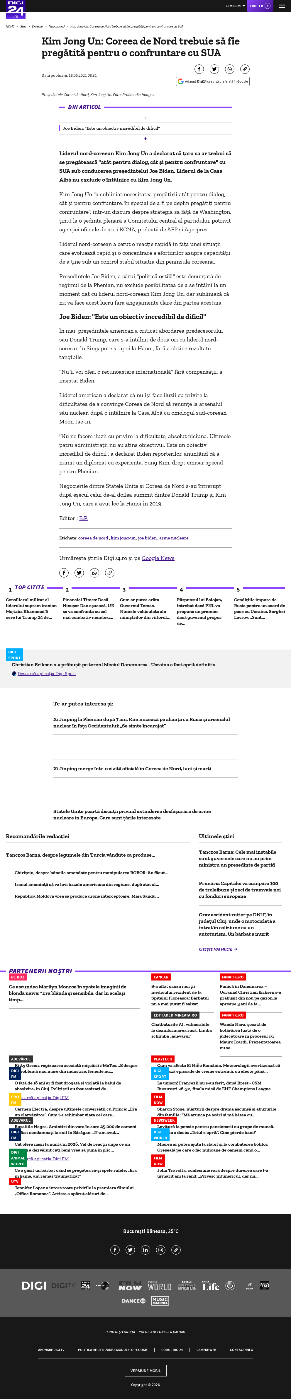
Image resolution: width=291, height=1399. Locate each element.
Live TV (256, 5)
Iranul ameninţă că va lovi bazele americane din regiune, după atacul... (87, 884)
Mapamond (57, 26)
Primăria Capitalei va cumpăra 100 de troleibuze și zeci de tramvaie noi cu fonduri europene (240, 889)
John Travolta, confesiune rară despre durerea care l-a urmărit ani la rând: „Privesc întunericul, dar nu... (212, 1173)
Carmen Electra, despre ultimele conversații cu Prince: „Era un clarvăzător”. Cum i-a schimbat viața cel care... (76, 1112)
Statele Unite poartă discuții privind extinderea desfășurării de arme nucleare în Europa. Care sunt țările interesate (132, 814)
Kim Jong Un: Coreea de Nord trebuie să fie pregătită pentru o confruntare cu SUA (126, 26)
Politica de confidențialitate (162, 1332)
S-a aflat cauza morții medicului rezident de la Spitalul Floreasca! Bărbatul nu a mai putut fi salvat (180, 995)
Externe (37, 26)
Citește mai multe (216, 949)
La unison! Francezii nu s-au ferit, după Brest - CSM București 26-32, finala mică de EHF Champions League (214, 1085)
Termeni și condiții (120, 1332)
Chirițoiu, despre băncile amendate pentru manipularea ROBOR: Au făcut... (91, 872)
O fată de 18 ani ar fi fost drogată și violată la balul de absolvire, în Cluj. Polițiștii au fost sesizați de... (68, 1085)
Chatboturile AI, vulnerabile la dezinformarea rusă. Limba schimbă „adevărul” (181, 1030)
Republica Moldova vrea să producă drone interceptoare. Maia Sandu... (87, 896)
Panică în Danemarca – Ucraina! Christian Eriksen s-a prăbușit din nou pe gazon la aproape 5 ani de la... (250, 995)
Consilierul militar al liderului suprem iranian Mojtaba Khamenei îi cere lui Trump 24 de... (31, 608)
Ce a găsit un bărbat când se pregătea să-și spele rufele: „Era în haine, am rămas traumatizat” (76, 1173)
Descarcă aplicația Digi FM (42, 1097)
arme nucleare (174, 538)
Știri (23, 26)
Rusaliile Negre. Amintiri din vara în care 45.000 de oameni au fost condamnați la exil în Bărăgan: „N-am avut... (75, 1129)
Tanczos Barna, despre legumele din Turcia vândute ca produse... (80, 855)
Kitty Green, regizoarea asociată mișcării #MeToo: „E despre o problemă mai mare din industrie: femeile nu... (76, 1068)
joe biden (148, 538)
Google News (158, 557)
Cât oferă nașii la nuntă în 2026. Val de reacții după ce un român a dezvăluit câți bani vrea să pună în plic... (72, 1147)
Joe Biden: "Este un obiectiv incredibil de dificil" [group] (111, 128)
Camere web (206, 1349)
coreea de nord (93, 538)
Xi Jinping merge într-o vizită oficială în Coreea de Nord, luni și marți (132, 768)
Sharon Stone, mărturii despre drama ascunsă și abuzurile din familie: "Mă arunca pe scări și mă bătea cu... (216, 1112)
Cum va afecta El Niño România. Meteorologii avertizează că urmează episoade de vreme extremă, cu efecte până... (218, 1068)
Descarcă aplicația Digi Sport (47, 673)
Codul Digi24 (172, 1349)
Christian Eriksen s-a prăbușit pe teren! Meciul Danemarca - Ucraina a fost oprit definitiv (113, 664)
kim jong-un (123, 538)
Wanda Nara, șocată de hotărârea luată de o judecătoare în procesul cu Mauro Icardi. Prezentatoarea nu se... (250, 1036)
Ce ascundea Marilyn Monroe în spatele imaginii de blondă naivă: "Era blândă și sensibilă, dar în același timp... (67, 993)
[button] (145, 118)
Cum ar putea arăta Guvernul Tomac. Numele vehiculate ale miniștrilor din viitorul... (145, 608)
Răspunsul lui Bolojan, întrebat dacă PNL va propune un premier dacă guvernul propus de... (199, 611)
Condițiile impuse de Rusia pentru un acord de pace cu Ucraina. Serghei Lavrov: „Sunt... (259, 608)
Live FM (233, 6)
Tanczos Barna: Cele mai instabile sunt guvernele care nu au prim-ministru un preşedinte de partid (237, 858)
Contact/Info (241, 1349)
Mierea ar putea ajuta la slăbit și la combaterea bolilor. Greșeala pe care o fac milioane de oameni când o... (212, 1147)
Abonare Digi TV (51, 1349)
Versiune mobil (146, 1370)
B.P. (83, 518)
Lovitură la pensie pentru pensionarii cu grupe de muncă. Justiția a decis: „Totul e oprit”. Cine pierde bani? (215, 1129)
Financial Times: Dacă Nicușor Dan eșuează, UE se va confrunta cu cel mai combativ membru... (88, 608)
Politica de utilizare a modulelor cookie (113, 1349)
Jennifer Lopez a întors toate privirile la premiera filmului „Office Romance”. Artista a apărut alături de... (74, 1190)
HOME (10, 26)
